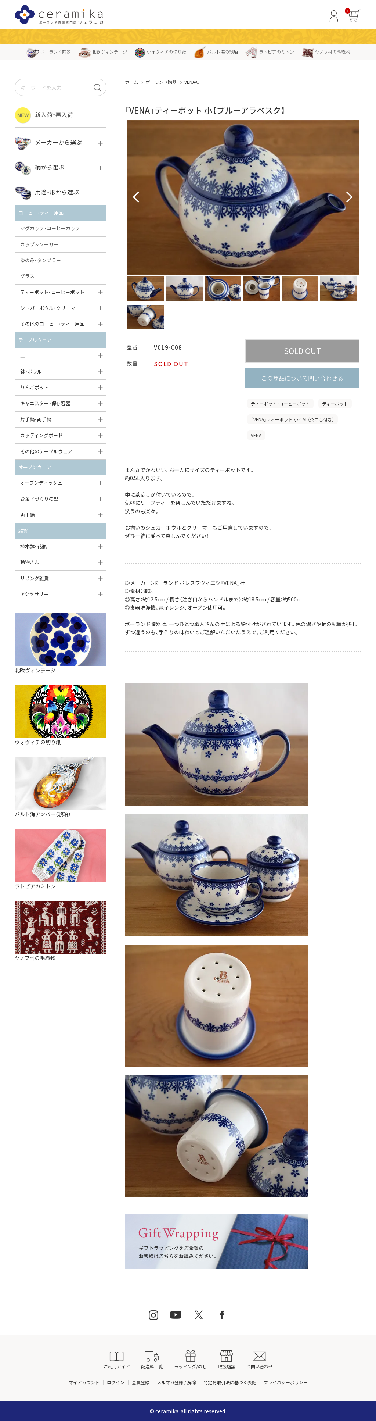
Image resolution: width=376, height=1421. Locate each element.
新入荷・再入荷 (44, 115)
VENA (256, 435)
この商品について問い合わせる (302, 378)
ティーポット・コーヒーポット (280, 403)
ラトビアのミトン (269, 52)
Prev (136, 197)
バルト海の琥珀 (216, 52)
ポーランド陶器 (48, 52)
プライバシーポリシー (286, 1382)
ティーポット (335, 403)
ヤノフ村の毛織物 (325, 52)
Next (349, 197)
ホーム (131, 82)
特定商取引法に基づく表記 (229, 1382)
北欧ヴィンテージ (102, 52)
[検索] (97, 87)
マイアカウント (84, 1382)
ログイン (115, 1382)
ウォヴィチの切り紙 (160, 52)
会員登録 (140, 1382)
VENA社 (191, 82)
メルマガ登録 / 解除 (176, 1382)
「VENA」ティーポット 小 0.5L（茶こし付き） (292, 419)
